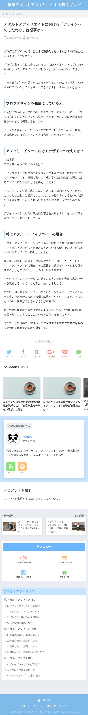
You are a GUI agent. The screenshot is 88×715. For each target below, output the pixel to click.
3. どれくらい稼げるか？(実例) (23, 617)
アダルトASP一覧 (23, 559)
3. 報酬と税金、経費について (22, 646)
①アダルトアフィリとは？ (20, 599)
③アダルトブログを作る (18, 658)
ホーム (25, 706)
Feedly (11, 472)
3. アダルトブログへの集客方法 (23, 675)
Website (22, 472)
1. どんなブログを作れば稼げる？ (24, 664)
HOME (44, 700)
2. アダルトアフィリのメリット (23, 611)
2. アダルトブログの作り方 (21, 670)
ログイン (38, 498)
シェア (51, 706)
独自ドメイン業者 (23, 574)
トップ (62, 706)
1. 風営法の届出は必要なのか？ (23, 635)
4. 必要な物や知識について (21, 622)
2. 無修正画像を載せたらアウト (23, 640)
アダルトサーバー (64, 559)
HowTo (24, 366)
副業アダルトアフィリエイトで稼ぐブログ (44, 4)
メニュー (39, 706)
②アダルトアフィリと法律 (20, 629)
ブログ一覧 (64, 574)
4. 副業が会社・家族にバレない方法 (25, 652)
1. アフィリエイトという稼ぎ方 (23, 606)
